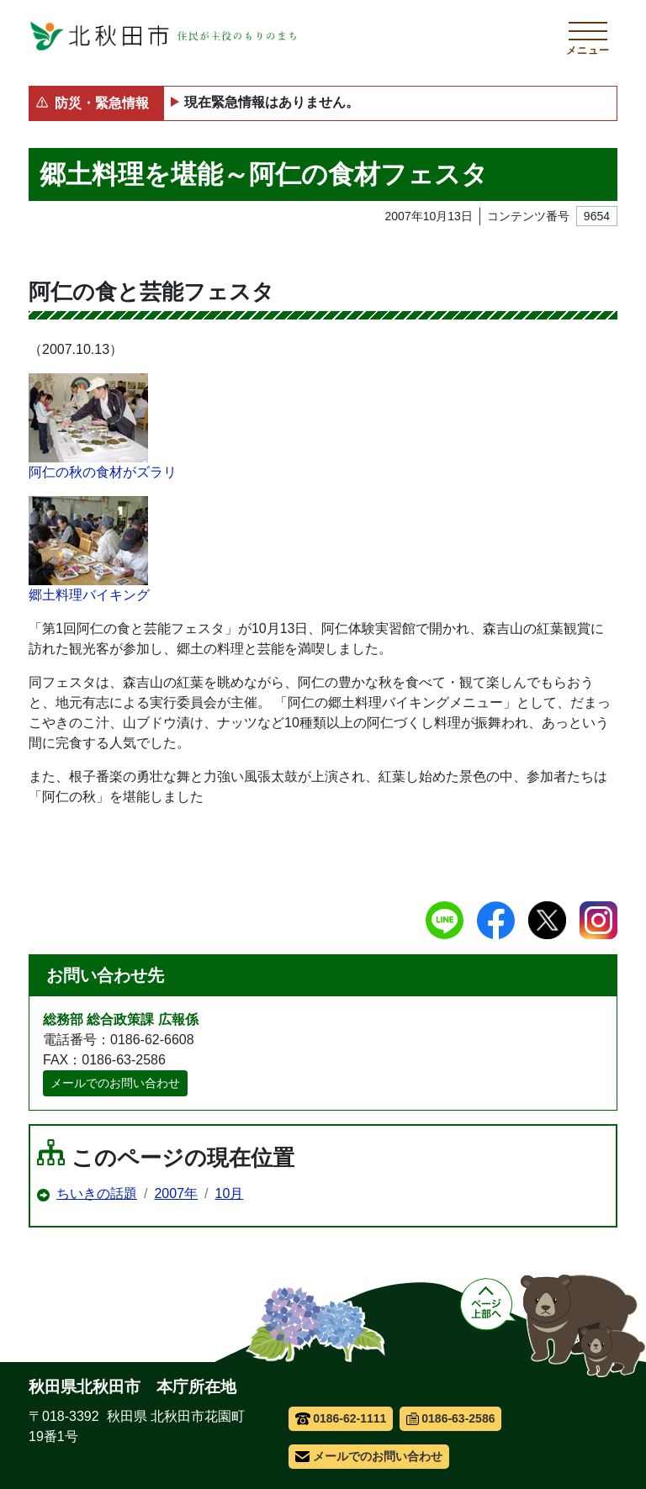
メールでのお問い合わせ (115, 1083)
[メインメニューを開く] (588, 36)
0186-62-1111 (341, 1418)
